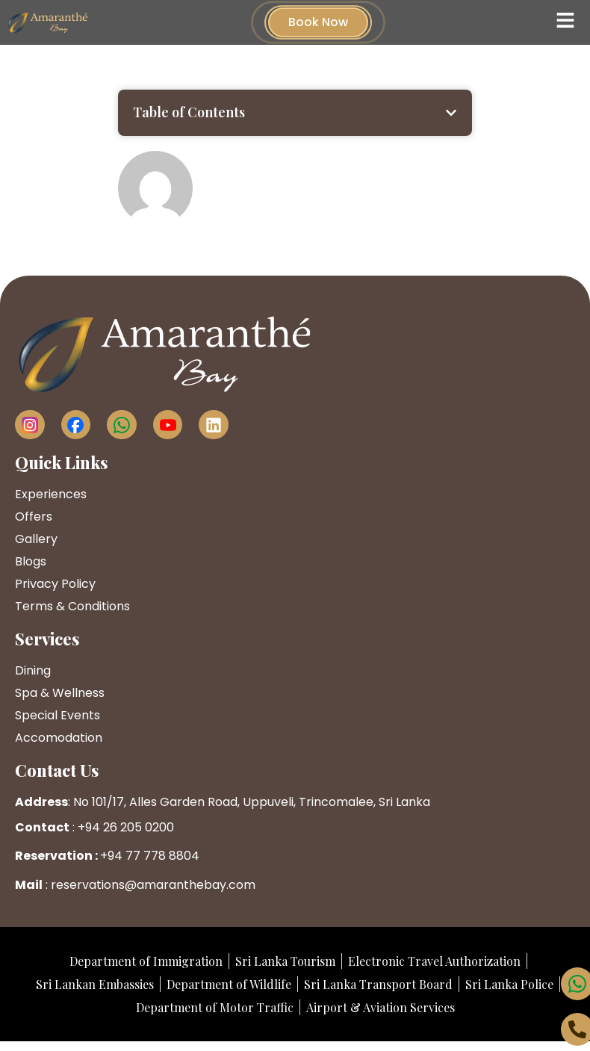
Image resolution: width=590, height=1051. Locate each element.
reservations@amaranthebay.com (153, 884)
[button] (451, 113)
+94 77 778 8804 (149, 855)
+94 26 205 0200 (126, 827)
